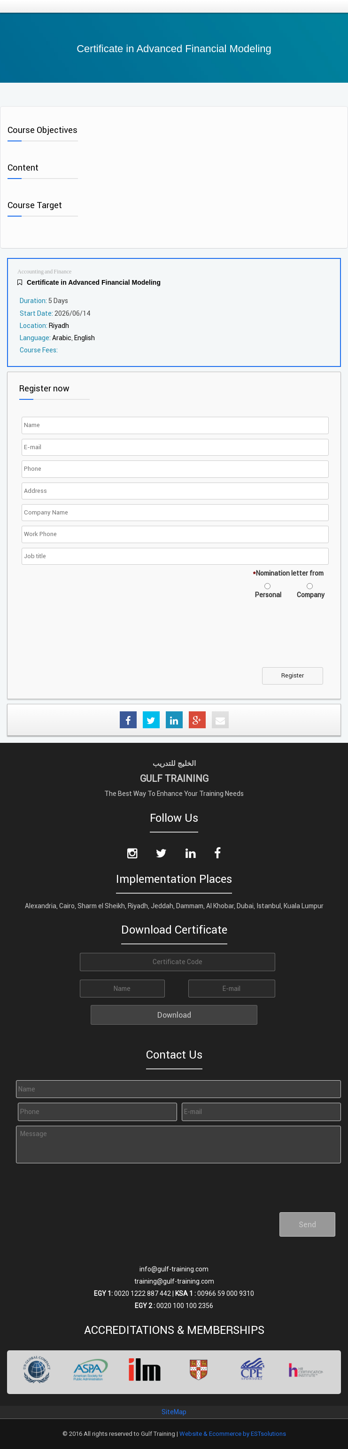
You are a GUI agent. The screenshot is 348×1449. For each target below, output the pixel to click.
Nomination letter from (288, 573)
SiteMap (174, 1412)
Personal (268, 595)
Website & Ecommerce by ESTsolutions (232, 1433)
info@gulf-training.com (174, 1269)
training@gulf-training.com (174, 1281)
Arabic (61, 338)
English (84, 338)
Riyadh (59, 325)
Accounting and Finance (44, 272)
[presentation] (95, 639)
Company (311, 595)
